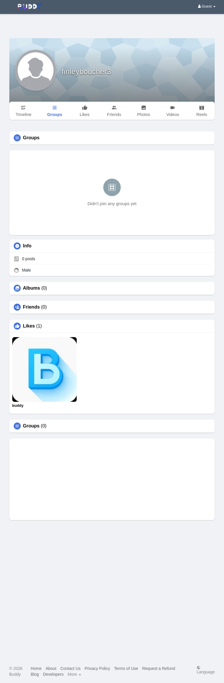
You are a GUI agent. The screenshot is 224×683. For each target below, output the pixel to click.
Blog (35, 674)
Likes (29, 326)
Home (36, 668)
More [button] (74, 674)
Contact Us (70, 668)
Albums (31, 288)
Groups (31, 426)
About (51, 668)
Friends (31, 307)
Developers (53, 674)
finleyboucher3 (86, 71)
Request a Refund (158, 668)
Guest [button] (207, 6)
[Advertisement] (112, 22)
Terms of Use (126, 668)
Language (206, 670)
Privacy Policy (97, 668)
